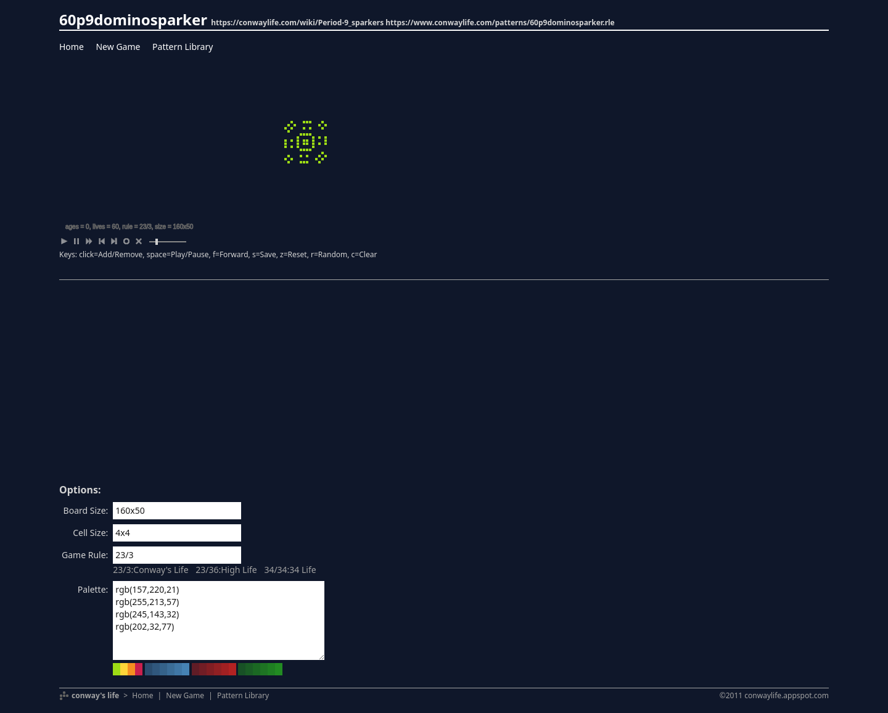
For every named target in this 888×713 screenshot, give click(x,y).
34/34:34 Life (290, 569)
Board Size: (86, 510)
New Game (118, 46)
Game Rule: (85, 555)
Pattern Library (182, 46)
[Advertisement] (444, 386)
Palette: (93, 589)
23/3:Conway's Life (150, 569)
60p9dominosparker (133, 19)
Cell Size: (90, 532)
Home (71, 46)
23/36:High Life (226, 569)
